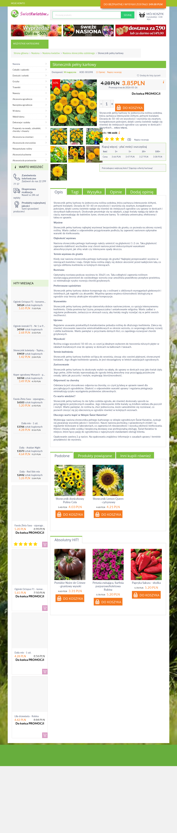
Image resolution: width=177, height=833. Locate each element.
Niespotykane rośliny (22, 148)
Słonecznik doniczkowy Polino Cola (70, 500)
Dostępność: (57, 72)
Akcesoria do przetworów (24, 160)
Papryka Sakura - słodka (146, 582)
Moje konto (18, 3)
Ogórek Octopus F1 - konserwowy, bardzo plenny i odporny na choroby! (29, 301)
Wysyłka (94, 192)
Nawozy (16, 93)
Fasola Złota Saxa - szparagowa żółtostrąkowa (29, 399)
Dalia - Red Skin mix (30, 471)
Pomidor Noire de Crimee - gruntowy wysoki (69, 584)
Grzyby (16, 81)
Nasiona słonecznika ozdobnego (79, 53)
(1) (129, 139)
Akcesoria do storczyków (24, 142)
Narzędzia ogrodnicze (22, 105)
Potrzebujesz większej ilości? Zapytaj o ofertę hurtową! (127, 168)
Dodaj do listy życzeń (149, 75)
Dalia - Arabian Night (29, 447)
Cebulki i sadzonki (21, 69)
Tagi (75, 192)
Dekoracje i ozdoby (21, 122)
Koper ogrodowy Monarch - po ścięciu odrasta (29, 374)
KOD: (82, 72)
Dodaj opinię (141, 192)
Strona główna (21, 53)
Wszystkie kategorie (26, 43)
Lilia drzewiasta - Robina (27, 716)
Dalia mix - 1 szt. (29, 423)
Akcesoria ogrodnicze (22, 99)
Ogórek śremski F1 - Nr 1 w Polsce (29, 326)
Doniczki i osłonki (21, 75)
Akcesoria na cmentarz (23, 137)
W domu (16, 111)
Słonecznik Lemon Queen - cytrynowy (108, 500)
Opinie (116, 192)
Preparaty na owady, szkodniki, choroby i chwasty (27, 129)
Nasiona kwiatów (51, 53)
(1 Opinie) (100, 72)
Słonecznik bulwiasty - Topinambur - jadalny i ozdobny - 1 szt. (29, 350)
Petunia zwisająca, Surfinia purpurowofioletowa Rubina (108, 586)
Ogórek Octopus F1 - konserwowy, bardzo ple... (38, 589)
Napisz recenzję (114, 72)
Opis (59, 192)
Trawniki (16, 87)
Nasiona (35, 53)
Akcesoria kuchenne (22, 154)
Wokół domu (18, 116)
